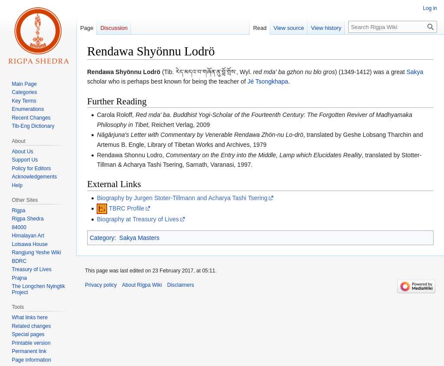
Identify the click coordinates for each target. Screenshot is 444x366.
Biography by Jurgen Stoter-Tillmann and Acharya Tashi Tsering (182, 197)
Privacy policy (101, 285)
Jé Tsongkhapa (268, 81)
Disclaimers (180, 285)
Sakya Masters (139, 237)
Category (102, 237)
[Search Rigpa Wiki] (392, 27)
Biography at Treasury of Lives (138, 219)
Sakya (414, 71)
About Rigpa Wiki (142, 285)
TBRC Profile (126, 208)
